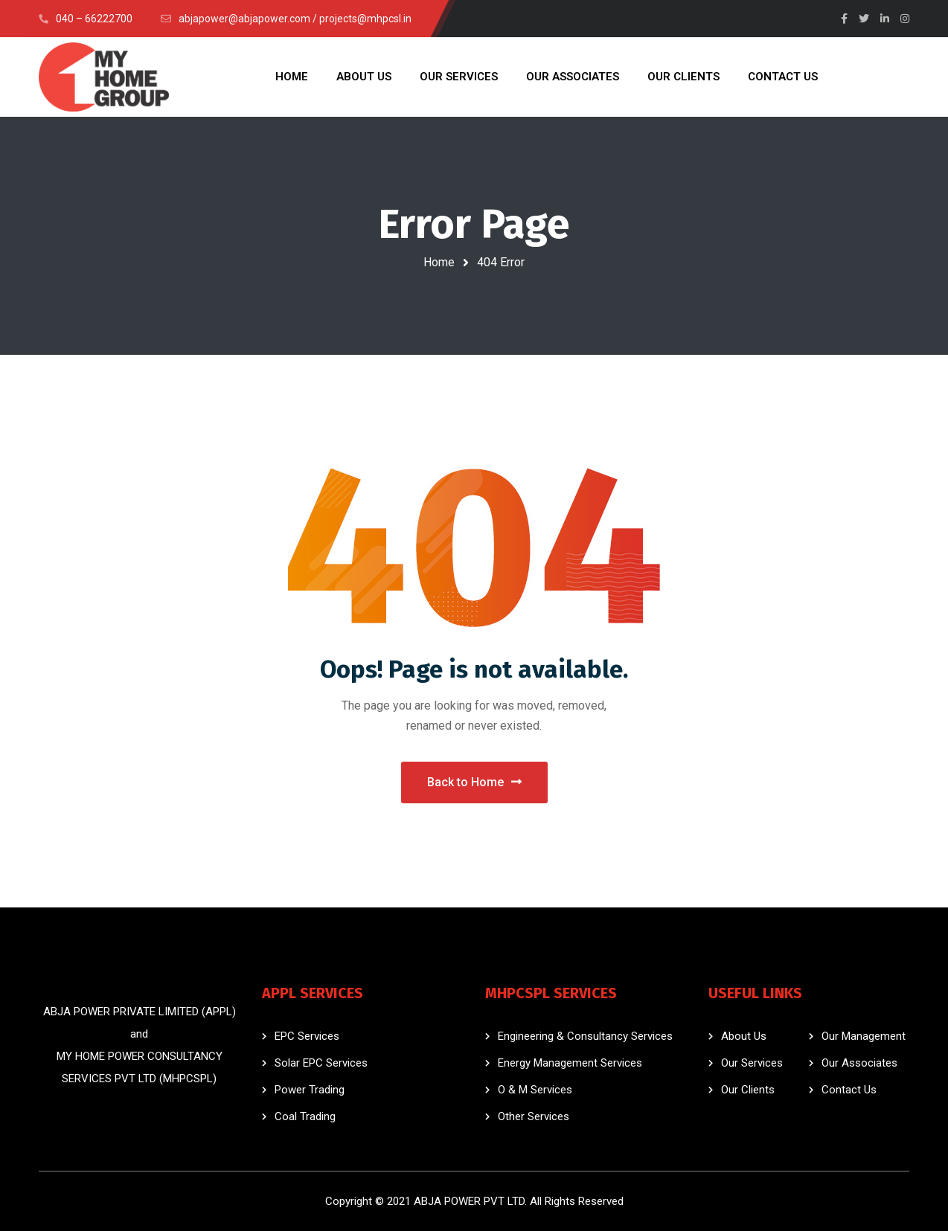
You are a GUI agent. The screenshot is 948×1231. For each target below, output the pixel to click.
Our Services (752, 1063)
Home (439, 262)
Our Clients (748, 1089)
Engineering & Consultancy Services (585, 1036)
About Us (743, 1036)
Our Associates (859, 1063)
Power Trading (310, 1089)
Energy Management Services (570, 1063)
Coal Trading (305, 1116)
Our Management (864, 1036)
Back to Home (474, 782)
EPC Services (307, 1036)
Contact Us (849, 1089)
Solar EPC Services (321, 1063)
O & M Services (535, 1089)
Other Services (533, 1116)
